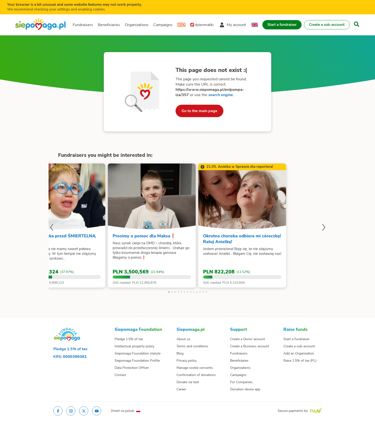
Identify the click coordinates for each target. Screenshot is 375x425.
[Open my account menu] (233, 24)
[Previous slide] (51, 228)
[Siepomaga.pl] (40, 24)
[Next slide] (323, 228)
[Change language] (254, 25)
